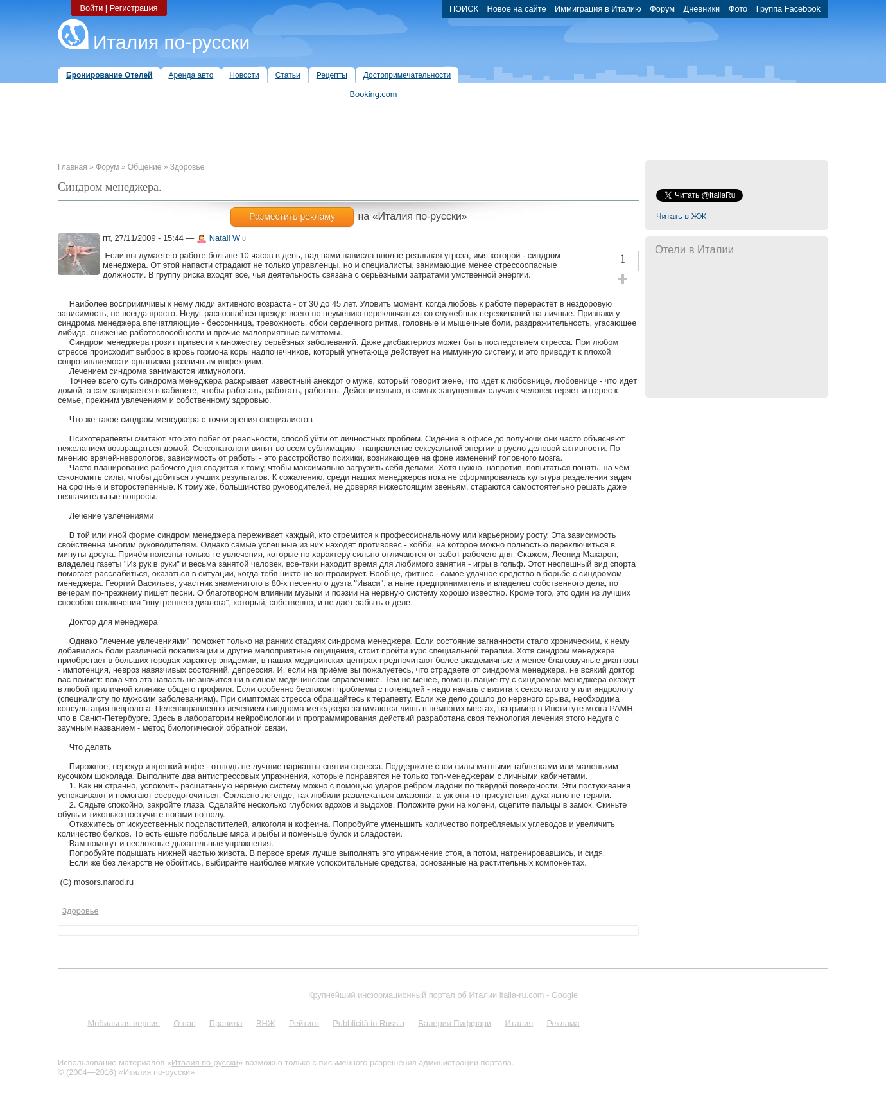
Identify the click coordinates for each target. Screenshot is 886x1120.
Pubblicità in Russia (368, 1022)
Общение (145, 167)
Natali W (224, 238)
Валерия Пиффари (454, 1022)
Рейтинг (304, 1022)
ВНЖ (265, 1022)
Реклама (562, 1022)
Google (565, 995)
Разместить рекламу (292, 216)
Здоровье (187, 167)
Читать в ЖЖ (681, 216)
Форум (107, 167)
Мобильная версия (123, 1022)
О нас (184, 1022)
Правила (226, 1022)
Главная (72, 167)
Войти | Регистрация (118, 8)
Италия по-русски (171, 42)
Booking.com (373, 94)
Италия (519, 1022)
